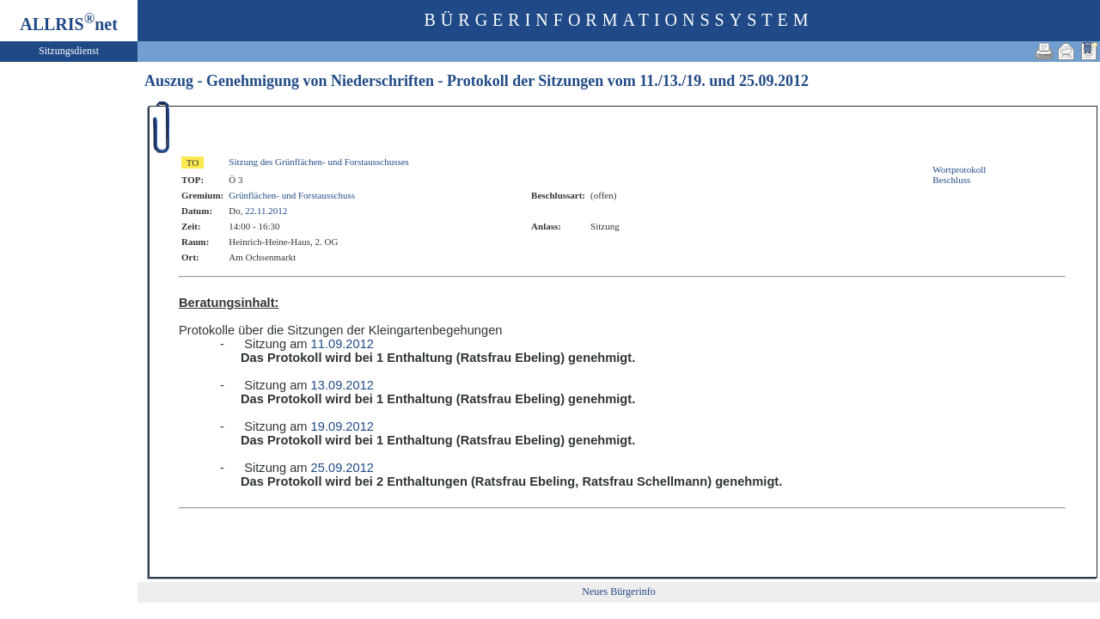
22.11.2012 (266, 210)
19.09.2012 (342, 426)
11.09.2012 (342, 344)
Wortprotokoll (959, 169)
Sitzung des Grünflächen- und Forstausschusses (319, 161)
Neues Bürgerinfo (618, 591)
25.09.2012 (774, 80)
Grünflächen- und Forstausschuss (292, 195)
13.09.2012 (342, 385)
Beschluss (951, 180)
